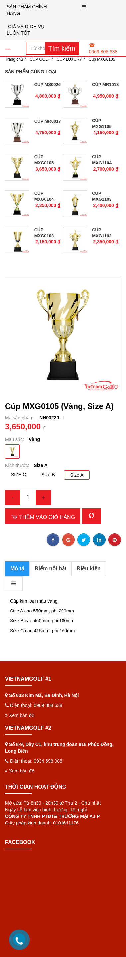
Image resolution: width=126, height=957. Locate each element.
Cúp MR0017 (47, 121)
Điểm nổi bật (50, 568)
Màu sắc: (15, 439)
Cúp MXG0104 (44, 196)
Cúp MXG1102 (102, 232)
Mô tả (17, 568)
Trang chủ (14, 59)
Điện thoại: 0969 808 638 (36, 690)
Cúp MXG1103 (102, 196)
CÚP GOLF (40, 59)
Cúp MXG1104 (102, 159)
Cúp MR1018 (105, 84)
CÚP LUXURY (69, 59)
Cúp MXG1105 (102, 123)
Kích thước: (17, 465)
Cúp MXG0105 (44, 159)
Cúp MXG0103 (44, 232)
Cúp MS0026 (47, 84)
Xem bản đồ (19, 700)
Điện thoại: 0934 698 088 (36, 746)
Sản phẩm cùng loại (30, 71)
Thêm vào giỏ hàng (42, 517)
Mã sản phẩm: (20, 417)
